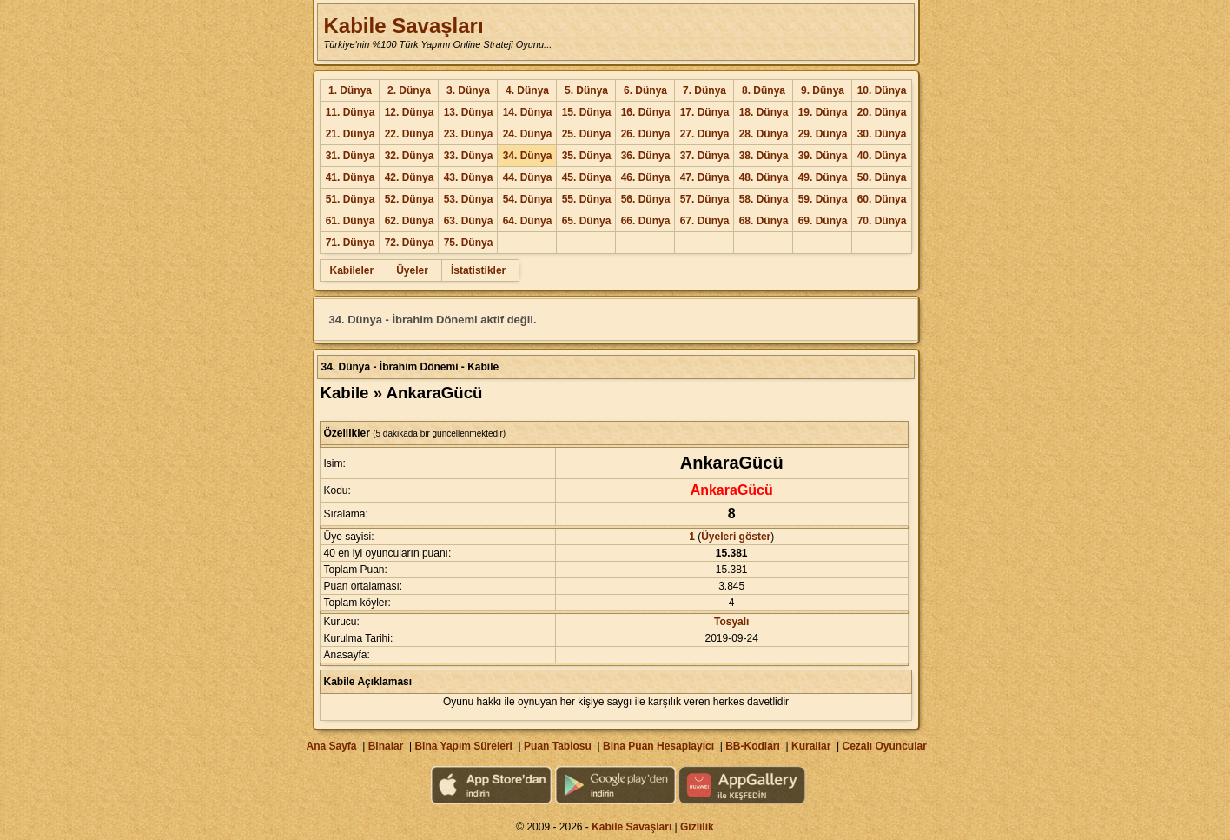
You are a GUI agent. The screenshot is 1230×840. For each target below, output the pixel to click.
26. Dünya (646, 134)
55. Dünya (587, 199)
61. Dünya (350, 221)
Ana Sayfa (331, 746)
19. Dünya (823, 112)
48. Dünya (764, 177)
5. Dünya (586, 90)
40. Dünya (882, 156)
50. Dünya (882, 177)
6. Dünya (645, 90)
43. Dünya (468, 177)
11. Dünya (350, 112)
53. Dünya (468, 199)
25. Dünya (587, 134)
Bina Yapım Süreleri (463, 746)
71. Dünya (350, 243)
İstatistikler (478, 270)
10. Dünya (882, 90)
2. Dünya (409, 90)
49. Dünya (823, 177)
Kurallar (810, 746)
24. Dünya (527, 134)
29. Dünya (823, 134)
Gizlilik (697, 827)
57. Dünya (705, 199)
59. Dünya (823, 199)
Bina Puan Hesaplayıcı (658, 746)
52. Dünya (409, 199)
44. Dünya (527, 177)
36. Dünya (646, 156)
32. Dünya (409, 156)
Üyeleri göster (735, 536)
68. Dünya (764, 221)
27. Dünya (705, 134)
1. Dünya (350, 90)
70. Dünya (882, 221)
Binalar (386, 746)
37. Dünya (705, 156)
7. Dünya (704, 90)
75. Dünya (468, 243)
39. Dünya (823, 156)
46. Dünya (646, 177)
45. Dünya (587, 177)
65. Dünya (587, 221)
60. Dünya (882, 199)
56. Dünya (646, 199)
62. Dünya (409, 221)
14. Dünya (527, 112)
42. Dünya (409, 177)
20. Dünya (882, 112)
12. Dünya (409, 112)
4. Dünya (527, 90)
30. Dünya (882, 134)
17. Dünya (705, 112)
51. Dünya (350, 199)
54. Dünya (527, 199)
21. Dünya (350, 134)
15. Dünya (587, 112)
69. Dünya (823, 221)
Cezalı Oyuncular (884, 746)
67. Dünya (705, 221)
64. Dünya (527, 221)
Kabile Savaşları (403, 25)
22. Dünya (409, 134)
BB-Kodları (752, 746)
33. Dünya (468, 156)
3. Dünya (468, 90)
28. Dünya (764, 134)
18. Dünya (764, 112)
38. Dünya (764, 156)
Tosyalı (731, 622)
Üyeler (412, 270)
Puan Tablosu (558, 746)
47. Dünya (705, 177)
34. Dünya (527, 156)
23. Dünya (468, 134)
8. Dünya (763, 90)
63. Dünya (468, 221)
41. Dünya (350, 177)
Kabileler (351, 270)
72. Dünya (409, 243)
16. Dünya (646, 112)
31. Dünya (350, 156)
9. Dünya (822, 90)
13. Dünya (468, 112)
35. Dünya (587, 156)
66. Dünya (646, 221)
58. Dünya (764, 199)
